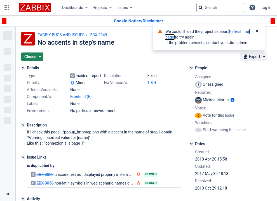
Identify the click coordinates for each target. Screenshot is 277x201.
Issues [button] (122, 7)
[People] (191, 68)
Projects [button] (100, 7)
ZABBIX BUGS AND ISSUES (60, 35)
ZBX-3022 (44, 174)
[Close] (257, 31)
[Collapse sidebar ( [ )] (8, 194)
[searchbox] (220, 7)
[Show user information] (232, 100)
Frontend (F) (80, 96)
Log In (266, 7)
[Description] (23, 125)
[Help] (252, 7)
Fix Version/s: (116, 82)
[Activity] (23, 199)
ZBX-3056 (44, 183)
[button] (7, 7)
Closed (151, 174)
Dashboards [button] (72, 7)
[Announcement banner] (138, 21)
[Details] (23, 68)
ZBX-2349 (98, 35)
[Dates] (191, 144)
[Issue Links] (23, 157)
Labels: (33, 103)
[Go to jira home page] (35, 7)
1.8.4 (151, 82)
